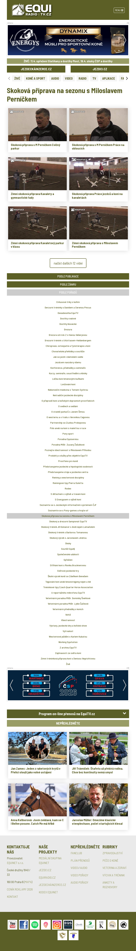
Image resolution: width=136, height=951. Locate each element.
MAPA (28, 882)
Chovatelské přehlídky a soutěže (68, 351)
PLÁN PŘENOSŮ (80, 860)
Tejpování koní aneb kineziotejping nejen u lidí (68, 581)
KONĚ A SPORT (35, 78)
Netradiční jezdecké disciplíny (68, 395)
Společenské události (68, 554)
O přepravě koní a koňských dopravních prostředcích (68, 400)
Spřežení (68, 559)
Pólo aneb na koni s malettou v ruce (68, 428)
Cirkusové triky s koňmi (68, 301)
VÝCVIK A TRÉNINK (114, 875)
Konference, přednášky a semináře (68, 367)
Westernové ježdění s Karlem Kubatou (68, 636)
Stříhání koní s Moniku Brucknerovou (68, 565)
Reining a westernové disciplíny (68, 477)
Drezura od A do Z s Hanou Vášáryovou (68, 334)
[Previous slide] (9, 78)
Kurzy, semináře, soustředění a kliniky (68, 373)
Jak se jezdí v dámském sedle (68, 356)
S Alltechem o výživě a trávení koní (68, 493)
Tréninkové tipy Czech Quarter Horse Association (68, 587)
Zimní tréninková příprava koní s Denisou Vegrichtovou (68, 658)
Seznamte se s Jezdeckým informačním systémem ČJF (68, 504)
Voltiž (68, 614)
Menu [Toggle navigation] (119, 10)
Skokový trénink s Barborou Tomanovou (68, 532)
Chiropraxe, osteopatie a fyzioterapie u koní (68, 345)
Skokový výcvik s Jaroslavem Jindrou (68, 537)
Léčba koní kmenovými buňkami (68, 378)
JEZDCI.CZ (100, 69)
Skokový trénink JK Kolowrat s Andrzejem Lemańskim (68, 526)
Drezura (68, 329)
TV (94, 78)
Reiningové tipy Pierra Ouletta (68, 482)
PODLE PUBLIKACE (68, 276)
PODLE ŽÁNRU (68, 284)
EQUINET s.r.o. (15, 862)
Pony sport (68, 433)
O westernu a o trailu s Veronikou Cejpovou (68, 417)
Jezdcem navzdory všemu (68, 362)
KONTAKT (12, 896)
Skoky (68, 543)
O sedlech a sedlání (68, 406)
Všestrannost (68, 620)
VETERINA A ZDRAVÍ (114, 867)
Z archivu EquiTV (68, 647)
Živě (68, 663)
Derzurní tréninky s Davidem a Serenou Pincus (68, 307)
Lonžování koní (68, 384)
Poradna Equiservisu (68, 439)
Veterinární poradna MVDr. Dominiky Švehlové (68, 598)
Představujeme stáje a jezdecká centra (68, 471)
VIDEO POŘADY (79, 875)
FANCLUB (76, 853)
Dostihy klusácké (68, 323)
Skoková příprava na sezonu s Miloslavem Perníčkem (68, 515)
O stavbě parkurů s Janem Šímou (68, 411)
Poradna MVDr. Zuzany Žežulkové (68, 444)
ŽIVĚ (17, 78)
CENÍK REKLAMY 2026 (20, 889)
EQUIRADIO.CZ (47, 877)
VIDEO (69, 78)
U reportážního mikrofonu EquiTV (68, 592)
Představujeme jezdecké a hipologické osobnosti (68, 466)
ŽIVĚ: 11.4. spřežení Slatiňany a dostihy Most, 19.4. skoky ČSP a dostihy (68, 61)
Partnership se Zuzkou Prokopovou (68, 422)
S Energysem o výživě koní (68, 499)
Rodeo (68, 488)
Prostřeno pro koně (68, 460)
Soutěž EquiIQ (68, 548)
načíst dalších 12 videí (68, 263)
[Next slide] (126, 78)
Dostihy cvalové (68, 318)
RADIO (82, 78)
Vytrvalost (68, 631)
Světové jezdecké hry (68, 570)
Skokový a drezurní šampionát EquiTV (68, 521)
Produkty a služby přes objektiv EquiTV (68, 455)
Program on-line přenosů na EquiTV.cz (67, 714)
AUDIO (55, 78)
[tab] (68, 713)
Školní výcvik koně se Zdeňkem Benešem (68, 576)
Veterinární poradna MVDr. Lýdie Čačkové (68, 603)
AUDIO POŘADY (79, 882)
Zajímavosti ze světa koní (68, 652)
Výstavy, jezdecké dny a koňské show (68, 625)
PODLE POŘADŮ (68, 292)
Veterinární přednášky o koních (68, 609)
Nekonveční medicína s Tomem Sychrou (68, 389)
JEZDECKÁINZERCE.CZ (36, 69)
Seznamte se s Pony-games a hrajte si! (68, 510)
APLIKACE (108, 78)
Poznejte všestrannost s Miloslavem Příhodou (68, 450)
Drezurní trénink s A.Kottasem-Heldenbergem (68, 340)
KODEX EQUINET (48, 892)
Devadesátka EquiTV (68, 312)
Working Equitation (68, 641)
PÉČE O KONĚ (110, 860)
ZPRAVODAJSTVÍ (113, 853)
